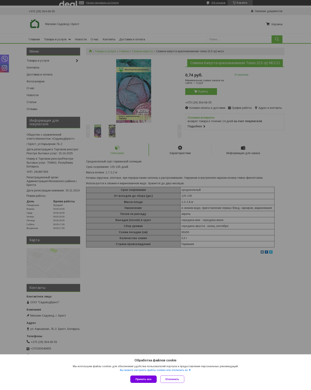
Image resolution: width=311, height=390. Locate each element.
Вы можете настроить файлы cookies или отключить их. (154, 370)
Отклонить (172, 379)
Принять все (143, 379)
